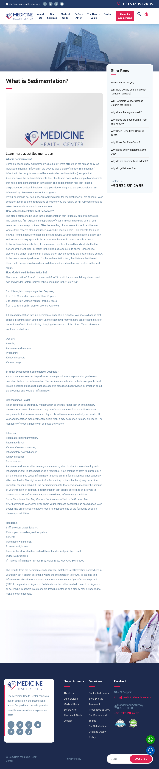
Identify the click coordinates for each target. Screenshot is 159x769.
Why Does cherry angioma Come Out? (129, 151)
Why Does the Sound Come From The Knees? (129, 121)
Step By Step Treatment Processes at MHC (99, 704)
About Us (40, 16)
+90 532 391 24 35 (126, 713)
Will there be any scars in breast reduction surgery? (128, 91)
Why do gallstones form (124, 168)
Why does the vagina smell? (126, 112)
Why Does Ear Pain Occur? (125, 142)
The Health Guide (93, 16)
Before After (79, 16)
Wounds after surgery (123, 82)
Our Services (52, 16)
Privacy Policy (73, 758)
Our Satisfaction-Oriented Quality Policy (98, 732)
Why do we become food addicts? (129, 161)
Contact (108, 14)
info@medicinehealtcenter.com (23, 4)
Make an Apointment (125, 16)
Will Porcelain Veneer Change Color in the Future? (127, 103)
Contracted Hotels (99, 693)
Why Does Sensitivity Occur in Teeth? (127, 133)
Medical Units (65, 16)
